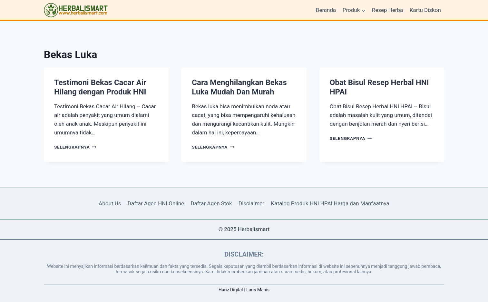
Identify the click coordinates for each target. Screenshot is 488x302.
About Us (110, 203)
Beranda (326, 10)
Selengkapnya (75, 147)
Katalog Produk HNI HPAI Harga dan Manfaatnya (330, 203)
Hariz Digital (231, 289)
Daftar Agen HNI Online (156, 203)
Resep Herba (387, 10)
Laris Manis (257, 289)
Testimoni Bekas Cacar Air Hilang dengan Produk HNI (100, 87)
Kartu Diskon (425, 10)
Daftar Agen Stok (211, 203)
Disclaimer (251, 203)
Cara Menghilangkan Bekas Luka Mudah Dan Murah (239, 87)
